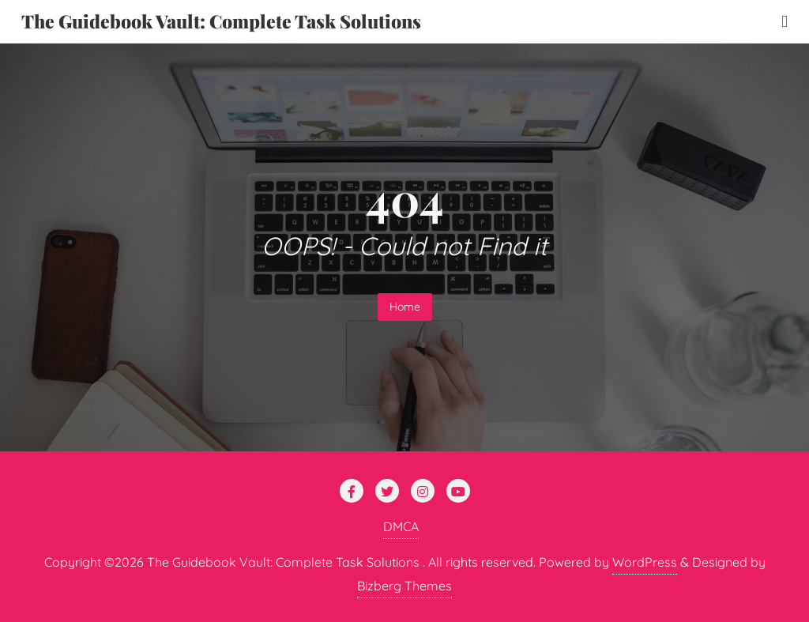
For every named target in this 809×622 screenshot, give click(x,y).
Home (404, 307)
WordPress (644, 562)
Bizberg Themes (404, 586)
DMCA (401, 526)
